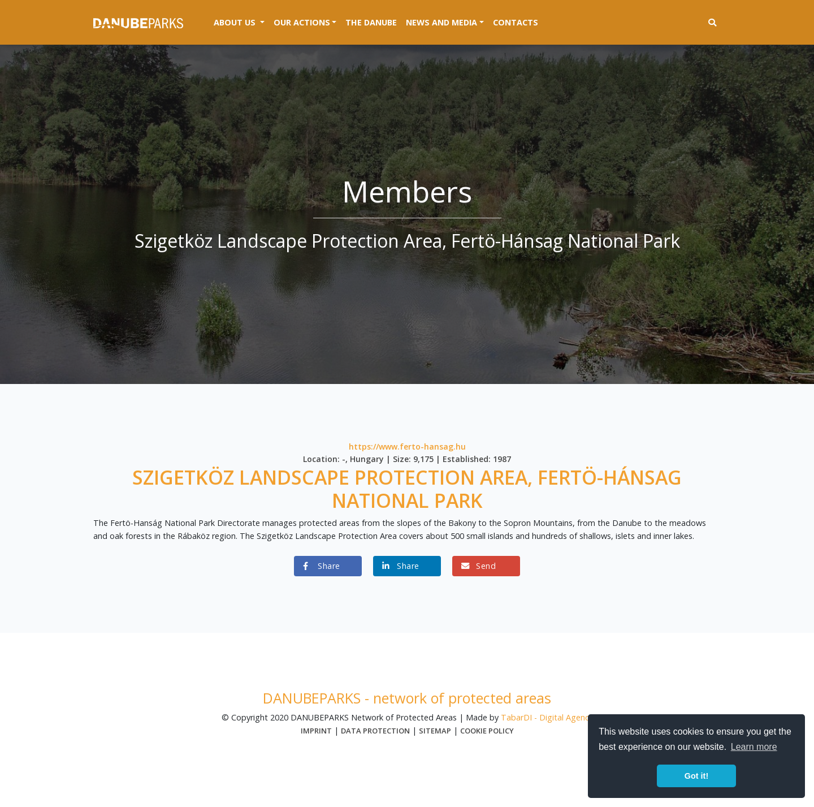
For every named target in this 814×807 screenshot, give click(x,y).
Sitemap (435, 731)
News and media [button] (441, 22)
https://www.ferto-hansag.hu (407, 446)
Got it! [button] (696, 775)
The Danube (371, 22)
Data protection (375, 731)
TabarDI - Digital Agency (547, 717)
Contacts (515, 22)
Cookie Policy (487, 731)
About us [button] (241, 21)
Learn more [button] (754, 747)
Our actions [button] (302, 22)
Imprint (316, 731)
